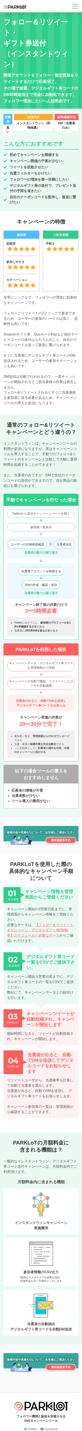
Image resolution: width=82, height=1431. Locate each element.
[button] (75, 6)
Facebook (49, 1429)
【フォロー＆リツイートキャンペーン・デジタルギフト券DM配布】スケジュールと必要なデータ (40, 930)
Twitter (30, 1429)
